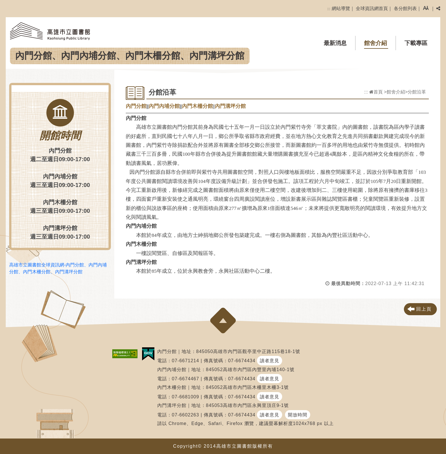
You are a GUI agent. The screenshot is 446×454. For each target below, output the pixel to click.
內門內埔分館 (164, 106)
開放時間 (297, 414)
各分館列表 (405, 8)
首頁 (376, 91)
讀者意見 (269, 360)
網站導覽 (341, 8)
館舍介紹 (375, 43)
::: (328, 9)
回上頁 (424, 309)
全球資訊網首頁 (372, 8)
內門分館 (136, 106)
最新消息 (335, 43)
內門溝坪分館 (230, 106)
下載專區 (415, 43)
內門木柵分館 (197, 106)
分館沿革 (417, 91)
